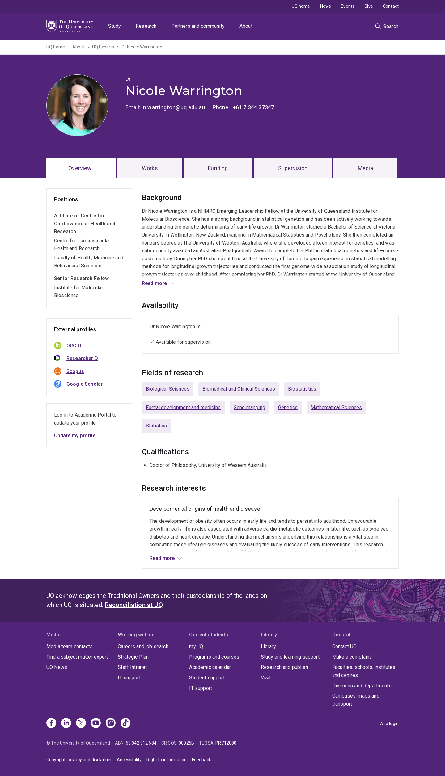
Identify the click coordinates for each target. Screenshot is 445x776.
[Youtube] (96, 723)
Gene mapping (249, 407)
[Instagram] (111, 723)
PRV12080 (225, 742)
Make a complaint (351, 657)
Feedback (201, 759)
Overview (79, 168)
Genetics (288, 407)
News (325, 6)
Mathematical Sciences (336, 407)
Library (268, 646)
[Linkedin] (66, 723)
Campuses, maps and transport (355, 700)
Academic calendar (210, 667)
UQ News (56, 667)
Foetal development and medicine (183, 407)
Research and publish (284, 667)
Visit (266, 678)
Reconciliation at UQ (134, 605)
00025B (186, 742)
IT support (129, 678)
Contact (391, 6)
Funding (218, 168)
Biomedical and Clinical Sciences (238, 389)
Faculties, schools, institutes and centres (364, 671)
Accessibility (129, 759)
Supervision (293, 168)
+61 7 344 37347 (253, 107)
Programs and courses (214, 657)
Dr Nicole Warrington (142, 46)
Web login (389, 723)
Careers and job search (143, 646)
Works (150, 168)
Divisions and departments (362, 686)
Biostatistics (302, 389)
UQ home (301, 6)
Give (368, 6)
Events (347, 6)
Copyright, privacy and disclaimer (79, 759)
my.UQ (196, 646)
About (245, 26)
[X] (81, 723)
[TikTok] (125, 723)
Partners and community (198, 26)
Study (114, 26)
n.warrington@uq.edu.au (174, 107)
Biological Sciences (167, 389)
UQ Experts (103, 46)
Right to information (166, 759)
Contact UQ (344, 646)
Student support (206, 678)
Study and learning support (290, 657)
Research (146, 26)
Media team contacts (69, 646)
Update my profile (74, 435)
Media (365, 168)
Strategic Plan (133, 657)
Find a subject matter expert (77, 657)
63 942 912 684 (141, 742)
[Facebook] (51, 723)
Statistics (156, 426)
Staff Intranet (132, 667)
